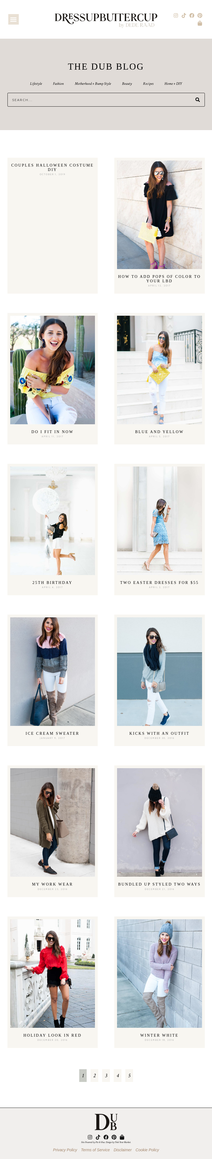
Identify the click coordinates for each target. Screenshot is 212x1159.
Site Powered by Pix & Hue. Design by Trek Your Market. (106, 1142)
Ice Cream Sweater (53, 733)
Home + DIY (173, 83)
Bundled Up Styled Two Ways (159, 884)
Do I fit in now (52, 432)
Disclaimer (123, 1150)
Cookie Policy (147, 1150)
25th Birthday (53, 583)
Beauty (127, 83)
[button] (13, 19)
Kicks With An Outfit (159, 733)
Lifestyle (36, 83)
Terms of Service (95, 1150)
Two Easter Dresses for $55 (159, 583)
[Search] (198, 99)
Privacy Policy (65, 1150)
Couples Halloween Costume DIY (52, 167)
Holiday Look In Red (52, 1035)
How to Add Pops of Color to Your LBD (159, 279)
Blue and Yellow (159, 432)
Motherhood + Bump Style (93, 83)
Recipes (148, 83)
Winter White (159, 1035)
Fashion (58, 83)
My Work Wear (52, 884)
